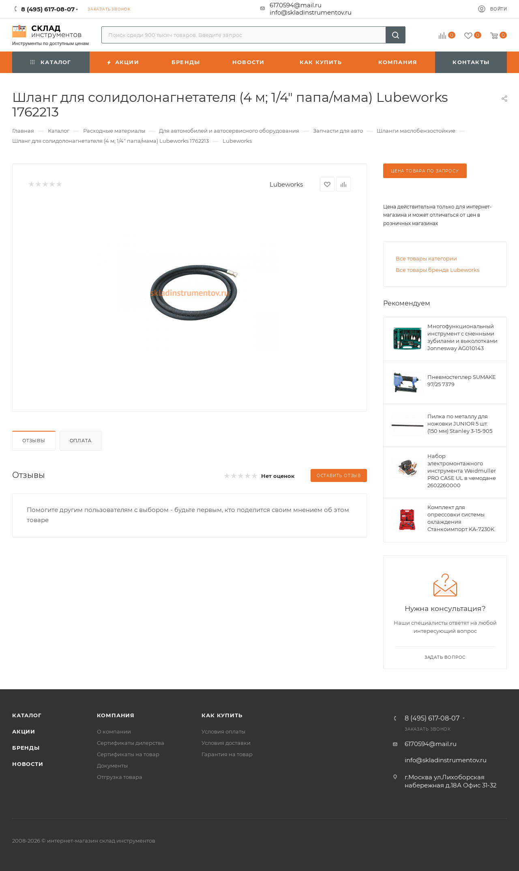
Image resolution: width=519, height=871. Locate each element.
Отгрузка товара (119, 777)
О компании (114, 731)
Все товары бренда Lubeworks (437, 270)
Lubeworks (286, 184)
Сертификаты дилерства (130, 743)
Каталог (27, 715)
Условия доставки (226, 743)
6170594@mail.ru (296, 5)
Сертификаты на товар (128, 754)
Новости (27, 764)
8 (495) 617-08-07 (432, 718)
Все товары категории (426, 258)
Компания (116, 715)
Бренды (26, 747)
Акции (23, 731)
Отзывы (33, 440)
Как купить (222, 715)
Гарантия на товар (227, 754)
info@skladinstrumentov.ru (311, 12)
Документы (112, 765)
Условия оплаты (223, 731)
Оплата (81, 440)
